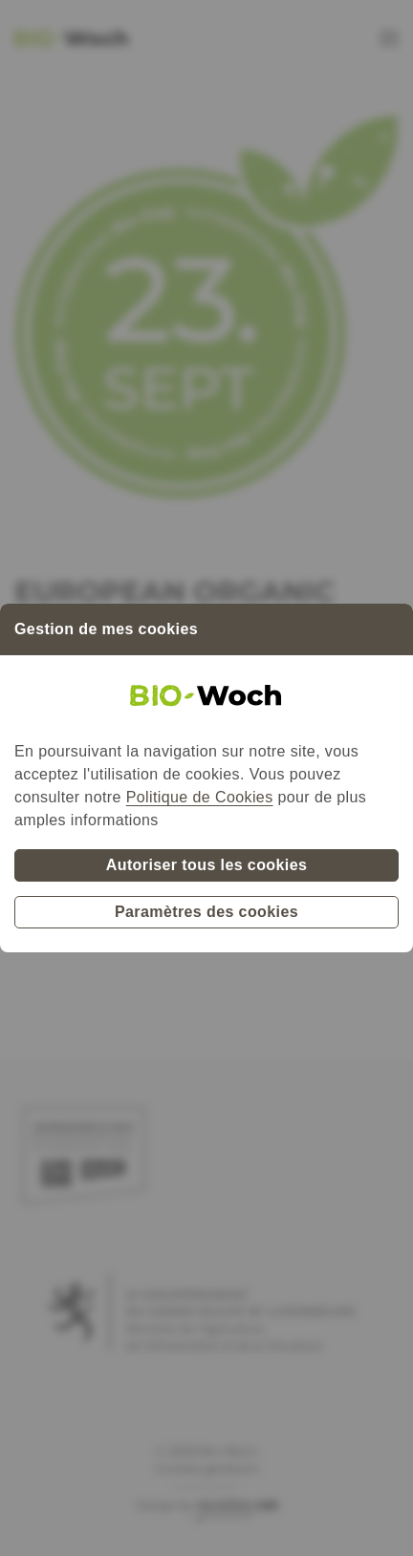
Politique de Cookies (199, 797)
